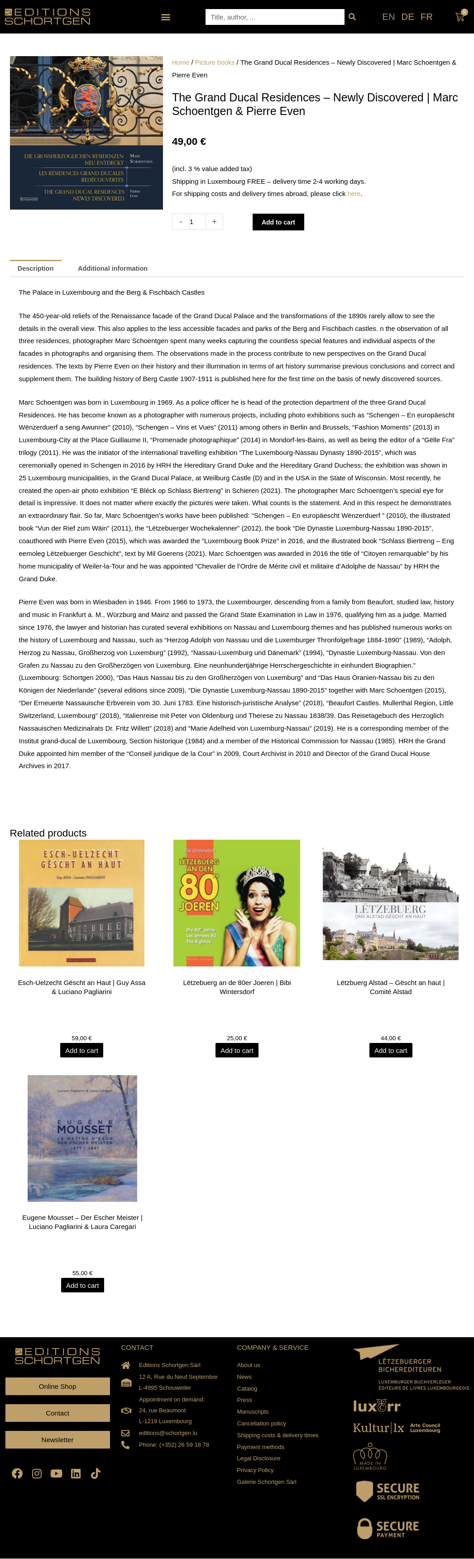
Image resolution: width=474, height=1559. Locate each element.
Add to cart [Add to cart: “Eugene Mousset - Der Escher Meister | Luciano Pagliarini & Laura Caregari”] (82, 1286)
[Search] (352, 17)
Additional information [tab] (116, 269)
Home (181, 62)
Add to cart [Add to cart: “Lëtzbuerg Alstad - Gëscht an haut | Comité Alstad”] (391, 1051)
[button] (165, 17)
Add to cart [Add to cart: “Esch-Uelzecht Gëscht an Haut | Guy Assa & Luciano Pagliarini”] (82, 1051)
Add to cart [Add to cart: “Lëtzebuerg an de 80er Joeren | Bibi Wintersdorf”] (237, 1051)
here (354, 193)
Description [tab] (37, 269)
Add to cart (280, 222)
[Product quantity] (198, 222)
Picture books (216, 62)
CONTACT (137, 1348)
